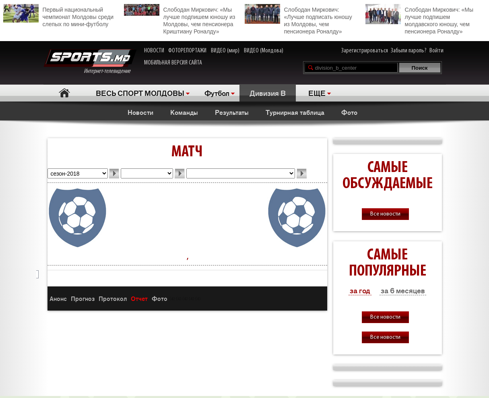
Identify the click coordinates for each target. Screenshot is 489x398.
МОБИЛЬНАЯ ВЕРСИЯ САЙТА (173, 63)
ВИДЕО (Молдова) (263, 51)
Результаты (232, 112)
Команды (184, 112)
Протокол (113, 298)
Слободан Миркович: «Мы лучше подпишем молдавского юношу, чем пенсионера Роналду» (419, 19)
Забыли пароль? (409, 51)
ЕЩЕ (317, 92)
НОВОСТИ (154, 51)
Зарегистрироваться (364, 51)
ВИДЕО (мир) (225, 51)
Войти (436, 51)
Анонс (58, 298)
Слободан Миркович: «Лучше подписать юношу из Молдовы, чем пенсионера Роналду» (298, 19)
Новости (140, 112)
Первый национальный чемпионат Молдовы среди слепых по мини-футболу (58, 15)
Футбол (216, 92)
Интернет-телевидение (89, 62)
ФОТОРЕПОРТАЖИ (187, 51)
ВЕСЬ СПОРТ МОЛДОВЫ (140, 92)
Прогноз (83, 298)
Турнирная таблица (295, 112)
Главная (64, 93)
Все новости (385, 214)
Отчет (139, 298)
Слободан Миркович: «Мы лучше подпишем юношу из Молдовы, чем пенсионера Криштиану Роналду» (179, 19)
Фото (349, 112)
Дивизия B (268, 92)
